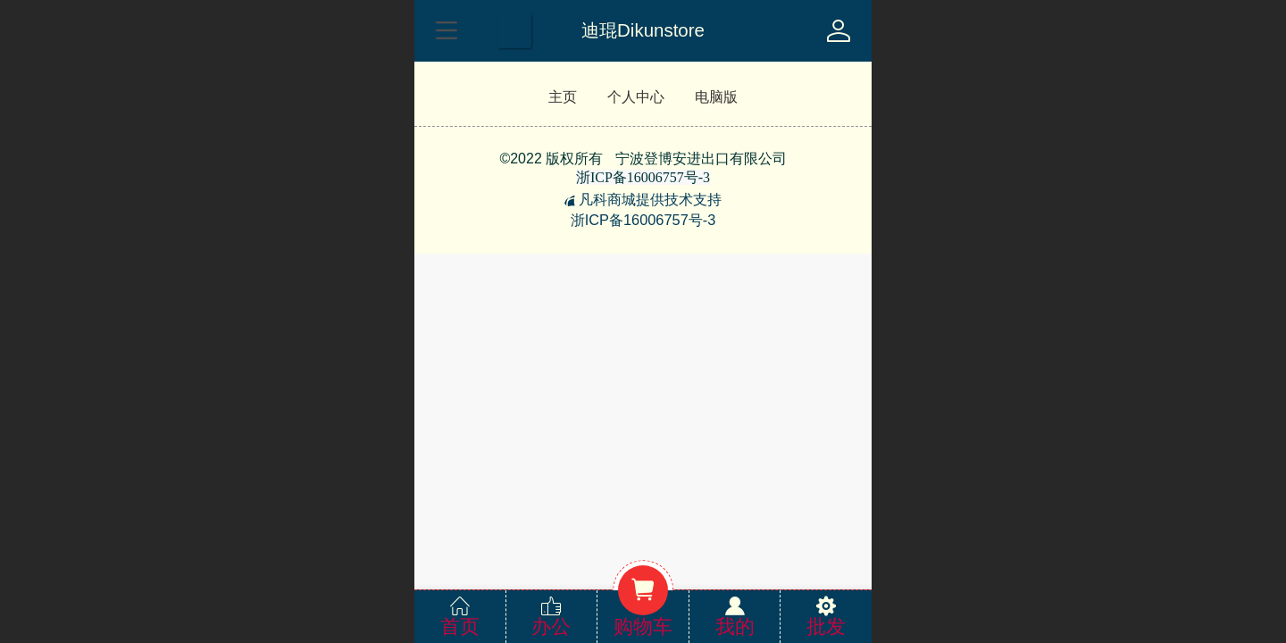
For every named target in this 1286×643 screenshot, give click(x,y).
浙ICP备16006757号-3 (643, 220)
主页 (562, 97)
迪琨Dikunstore (643, 30)
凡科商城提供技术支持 (643, 199)
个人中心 (635, 97)
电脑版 (716, 97)
